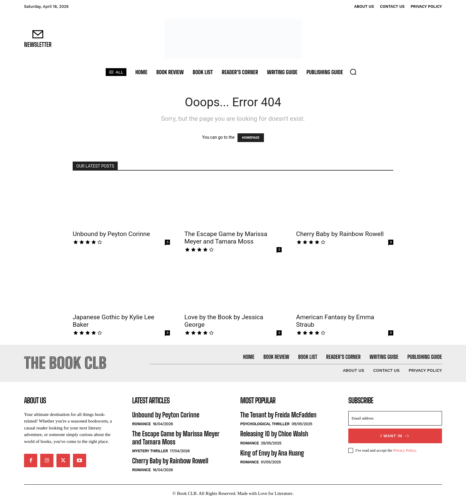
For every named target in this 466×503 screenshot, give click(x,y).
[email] (395, 419)
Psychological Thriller (264, 425)
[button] (353, 72)
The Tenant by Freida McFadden (278, 416)
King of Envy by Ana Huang (272, 454)
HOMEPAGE (250, 138)
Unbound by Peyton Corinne (111, 234)
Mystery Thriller (150, 452)
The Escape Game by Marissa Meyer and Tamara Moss (225, 237)
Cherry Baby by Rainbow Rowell (340, 234)
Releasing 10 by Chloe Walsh (274, 435)
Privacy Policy (404, 451)
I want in (395, 437)
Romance (141, 425)
